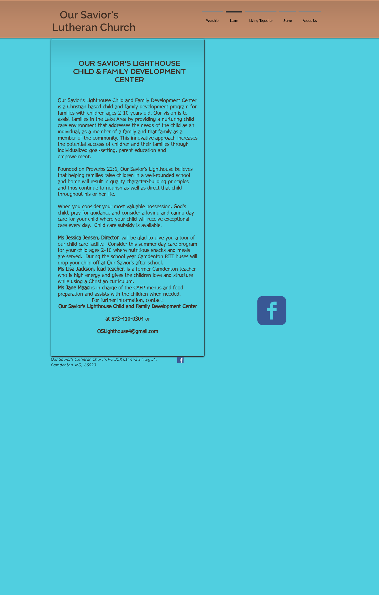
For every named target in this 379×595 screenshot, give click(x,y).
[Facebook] (180, 360)
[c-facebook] (272, 310)
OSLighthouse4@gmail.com (127, 331)
